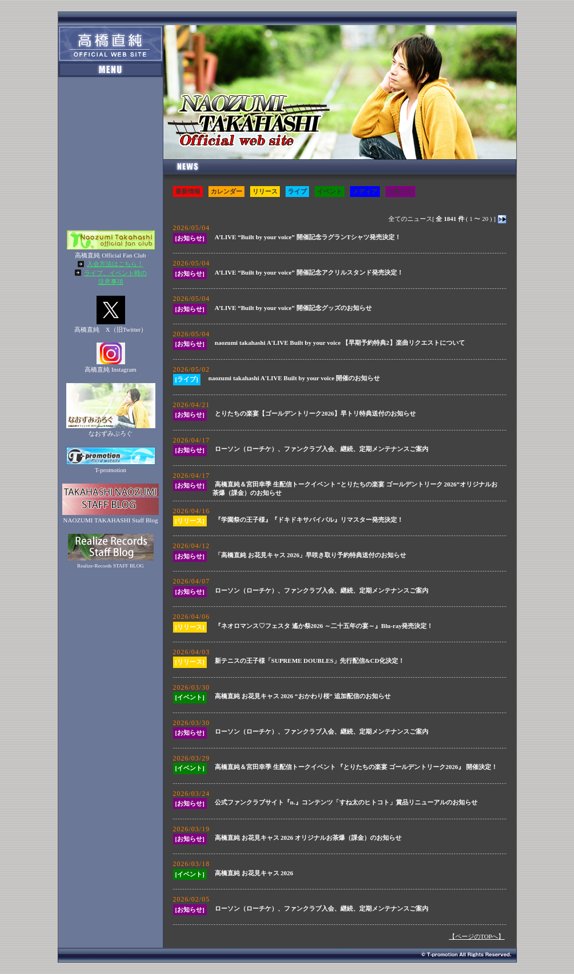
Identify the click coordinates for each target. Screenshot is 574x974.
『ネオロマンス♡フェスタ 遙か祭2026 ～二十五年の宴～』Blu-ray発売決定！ (324, 625)
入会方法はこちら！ (115, 263)
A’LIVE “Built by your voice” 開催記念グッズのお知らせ (293, 307)
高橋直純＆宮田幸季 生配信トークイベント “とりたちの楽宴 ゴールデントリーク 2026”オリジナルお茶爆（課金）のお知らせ (354, 488)
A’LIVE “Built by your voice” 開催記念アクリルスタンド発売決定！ (309, 272)
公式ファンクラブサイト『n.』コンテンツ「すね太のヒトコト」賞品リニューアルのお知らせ (346, 802)
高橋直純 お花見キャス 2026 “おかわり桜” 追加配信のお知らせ (303, 696)
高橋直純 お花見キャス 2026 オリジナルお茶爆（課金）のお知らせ (308, 837)
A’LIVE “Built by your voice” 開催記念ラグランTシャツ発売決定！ (308, 237)
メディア (365, 191)
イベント (329, 191)
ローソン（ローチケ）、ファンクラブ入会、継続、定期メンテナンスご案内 (321, 448)
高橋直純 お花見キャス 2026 (254, 873)
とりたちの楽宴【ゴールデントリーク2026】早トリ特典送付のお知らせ (315, 413)
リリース (265, 191)
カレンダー (226, 191)
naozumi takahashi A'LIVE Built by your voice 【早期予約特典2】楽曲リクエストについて (340, 342)
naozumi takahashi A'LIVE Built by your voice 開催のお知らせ (294, 378)
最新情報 (187, 191)
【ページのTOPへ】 (477, 936)
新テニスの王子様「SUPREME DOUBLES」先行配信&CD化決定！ (309, 660)
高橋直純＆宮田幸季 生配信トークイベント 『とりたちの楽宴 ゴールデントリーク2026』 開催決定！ (356, 766)
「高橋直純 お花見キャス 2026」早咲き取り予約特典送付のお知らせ (311, 555)
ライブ (297, 191)
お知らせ (400, 191)
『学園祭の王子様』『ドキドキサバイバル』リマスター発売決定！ (309, 519)
